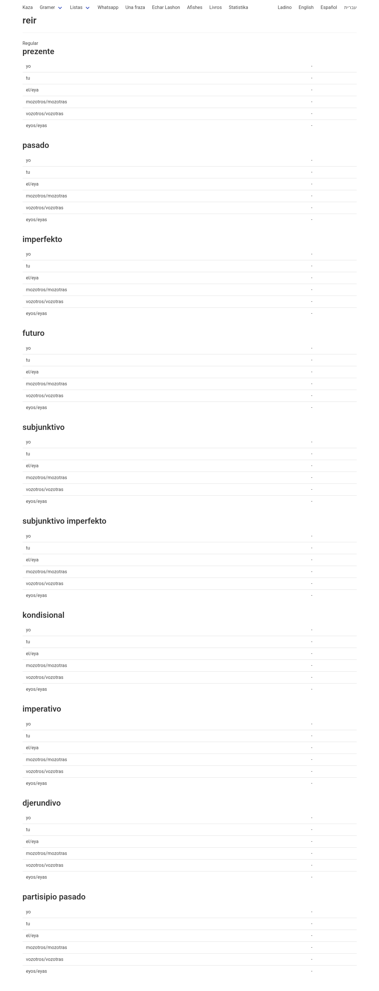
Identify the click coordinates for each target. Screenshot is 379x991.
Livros (215, 7)
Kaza (28, 7)
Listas (76, 7)
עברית (350, 7)
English (306, 7)
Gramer (47, 7)
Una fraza (135, 7)
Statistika (238, 7)
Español (329, 7)
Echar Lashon (166, 7)
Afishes (194, 7)
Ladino (285, 7)
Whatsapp (108, 7)
